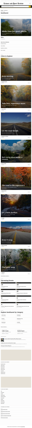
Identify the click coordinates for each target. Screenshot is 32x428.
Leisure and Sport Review (13, 3)
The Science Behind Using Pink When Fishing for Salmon (12, 338)
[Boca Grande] (16, 151)
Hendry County (3, 369)
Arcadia (2, 218)
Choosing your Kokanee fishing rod (6, 345)
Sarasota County (3, 373)
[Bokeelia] (16, 260)
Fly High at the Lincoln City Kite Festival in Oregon (8, 342)
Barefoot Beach (3, 43)
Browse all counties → (5, 333)
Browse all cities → (20, 333)
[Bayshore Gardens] (16, 123)
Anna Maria (3, 45)
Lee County (2, 370)
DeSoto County (3, 366)
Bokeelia (3, 272)
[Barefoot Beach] (16, 69)
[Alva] (16, 27)
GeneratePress (23, 426)
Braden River (2, 403)
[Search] (30, 6)
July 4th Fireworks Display (4, 417)
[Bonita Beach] (16, 178)
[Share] (29, 110)
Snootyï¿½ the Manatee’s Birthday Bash (6, 415)
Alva (2, 37)
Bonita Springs (4, 245)
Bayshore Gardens (4, 48)
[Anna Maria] (16, 96)
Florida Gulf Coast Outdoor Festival (5, 411)
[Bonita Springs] (16, 233)
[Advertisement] (16, 355)
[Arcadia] (16, 205)
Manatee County (3, 372)
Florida (2, 10)
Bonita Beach (3, 190)
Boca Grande (3, 50)
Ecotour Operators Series (4, 409)
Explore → (3, 110)
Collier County (5, 330)
